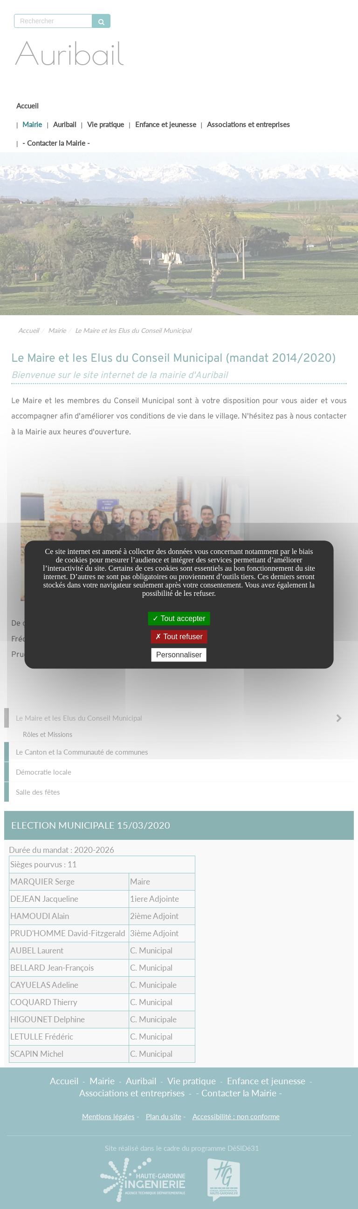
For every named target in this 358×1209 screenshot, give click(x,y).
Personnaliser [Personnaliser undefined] (179, 655)
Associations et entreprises (248, 124)
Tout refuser (179, 637)
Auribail (64, 124)
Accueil (27, 105)
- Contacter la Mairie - (56, 143)
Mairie (32, 124)
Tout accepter (178, 618)
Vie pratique (105, 124)
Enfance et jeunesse (165, 124)
